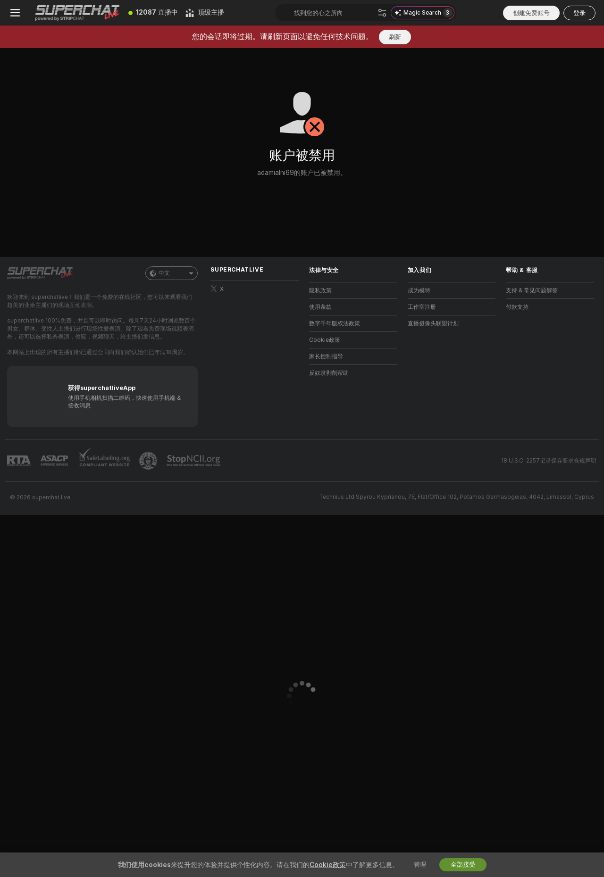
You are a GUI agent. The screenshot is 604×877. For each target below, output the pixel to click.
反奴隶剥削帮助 (329, 373)
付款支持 (517, 307)
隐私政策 (320, 290)
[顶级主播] (205, 12)
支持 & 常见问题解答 (532, 290)
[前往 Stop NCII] (194, 460)
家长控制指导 (326, 356)
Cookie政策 (324, 340)
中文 (171, 273)
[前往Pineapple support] (149, 461)
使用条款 (320, 307)
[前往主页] (77, 12)
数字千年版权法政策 (334, 323)
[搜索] (382, 12)
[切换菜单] (15, 12)
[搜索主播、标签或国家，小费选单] (334, 12)
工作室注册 (422, 307)
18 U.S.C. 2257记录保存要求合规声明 (548, 460)
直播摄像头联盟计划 (433, 323)
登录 (579, 13)
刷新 (395, 37)
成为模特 (419, 290)
